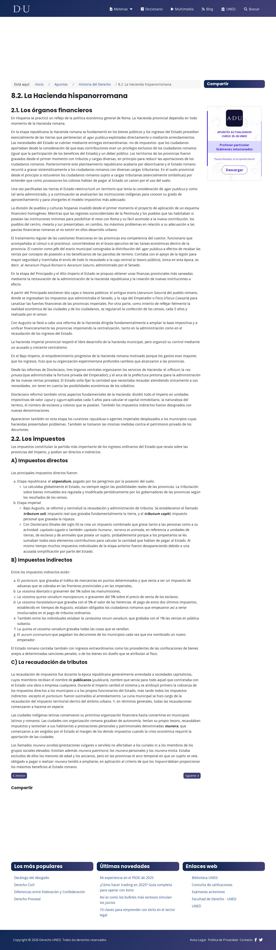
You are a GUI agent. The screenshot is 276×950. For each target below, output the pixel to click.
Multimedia (181, 9)
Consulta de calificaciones (212, 884)
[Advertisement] (129, 47)
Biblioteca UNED (205, 877)
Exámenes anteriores (208, 891)
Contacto (246, 940)
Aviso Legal (198, 940)
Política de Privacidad (223, 940)
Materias (118, 9)
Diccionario (151, 9)
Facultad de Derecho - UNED (214, 899)
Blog (206, 9)
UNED (228, 9)
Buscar (251, 9)
